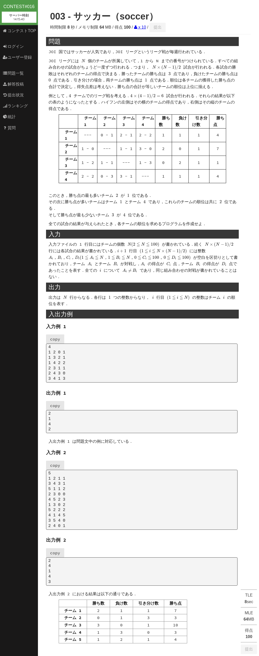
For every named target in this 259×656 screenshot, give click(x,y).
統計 (9, 117)
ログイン (13, 46)
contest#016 (19, 13)
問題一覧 (13, 73)
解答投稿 (13, 84)
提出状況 (13, 95)
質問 (9, 128)
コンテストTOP (19, 31)
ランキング (15, 106)
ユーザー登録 (17, 57)
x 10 (140, 27)
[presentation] (83, 61)
